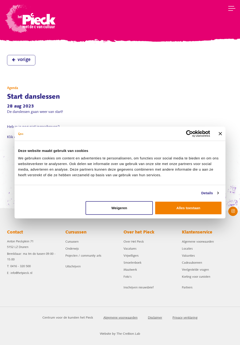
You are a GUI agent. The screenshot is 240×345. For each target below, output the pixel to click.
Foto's (127, 276)
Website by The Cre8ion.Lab (120, 334)
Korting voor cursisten (196, 276)
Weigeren (119, 208)
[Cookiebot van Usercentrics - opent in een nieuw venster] (189, 133)
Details (207, 193)
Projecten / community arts (83, 255)
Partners (187, 287)
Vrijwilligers (131, 255)
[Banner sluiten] (220, 133)
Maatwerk (130, 269)
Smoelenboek (133, 262)
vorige (21, 60)
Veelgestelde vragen (195, 269)
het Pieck (31, 18)
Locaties (187, 248)
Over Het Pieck (134, 241)
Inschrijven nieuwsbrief (139, 287)
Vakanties (188, 255)
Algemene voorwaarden (198, 241)
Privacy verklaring (185, 318)
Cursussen (72, 241)
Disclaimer (155, 318)
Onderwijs (72, 248)
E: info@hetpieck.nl (19, 273)
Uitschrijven (73, 266)
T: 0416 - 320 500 (19, 266)
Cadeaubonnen (192, 262)
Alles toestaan (188, 208)
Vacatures (130, 248)
